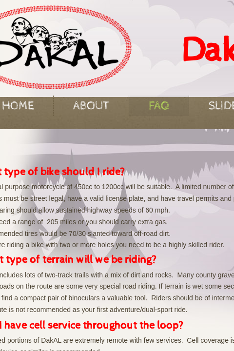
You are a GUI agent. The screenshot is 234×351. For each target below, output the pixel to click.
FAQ (159, 106)
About (91, 106)
